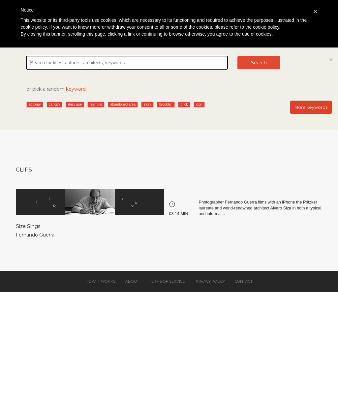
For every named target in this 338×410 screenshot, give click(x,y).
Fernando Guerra (35, 235)
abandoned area (123, 104)
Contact (244, 281)
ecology (35, 104)
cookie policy (266, 27)
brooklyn (165, 104)
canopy (54, 104)
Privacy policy (210, 281)
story (147, 104)
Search (259, 63)
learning (96, 104)
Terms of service (167, 281)
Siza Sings (28, 226)
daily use (75, 104)
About (132, 281)
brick (184, 104)
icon (199, 104)
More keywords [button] (310, 107)
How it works (100, 281)
